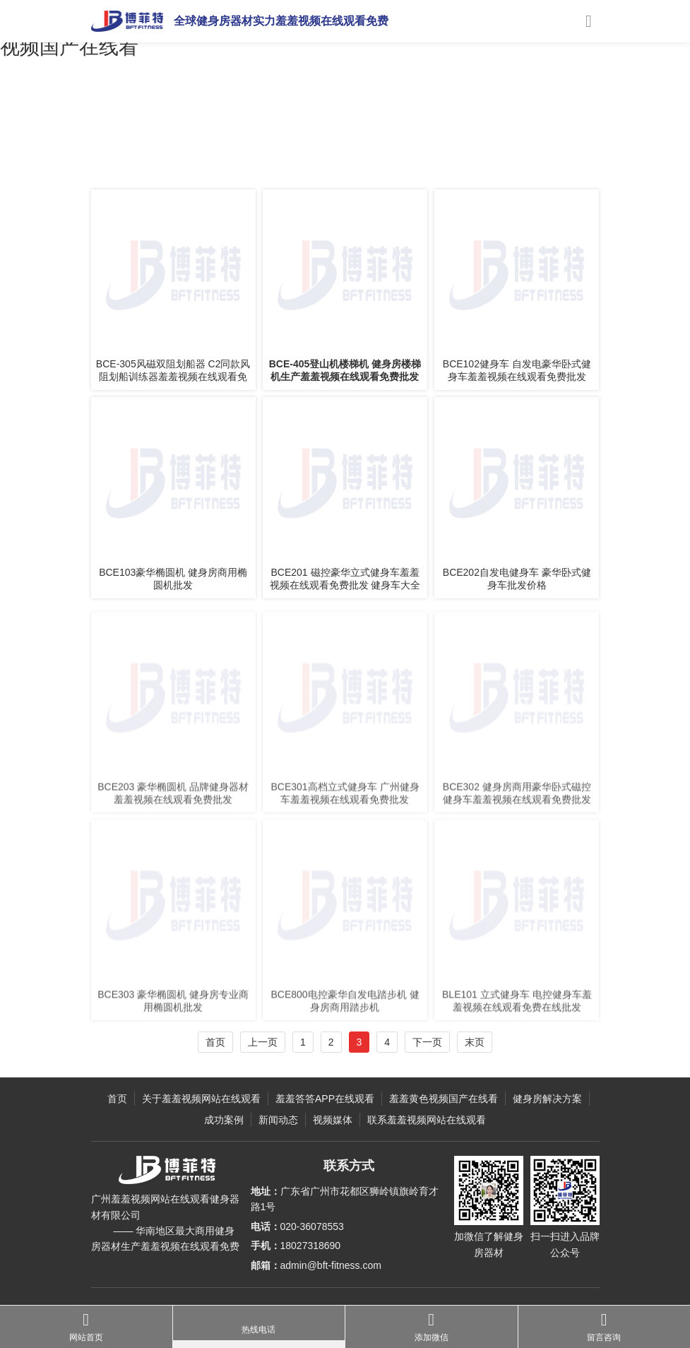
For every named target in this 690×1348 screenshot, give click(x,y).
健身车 (267, 157)
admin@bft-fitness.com (330, 1265)
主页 (141, 157)
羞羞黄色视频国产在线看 (443, 1098)
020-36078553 (312, 1226)
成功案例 (224, 1119)
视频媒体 (332, 1119)
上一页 (263, 1042)
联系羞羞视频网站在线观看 (426, 1119)
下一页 (427, 1042)
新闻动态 (278, 1119)
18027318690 (310, 1245)
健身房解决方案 (547, 1098)
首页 (215, 1042)
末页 (474, 1042)
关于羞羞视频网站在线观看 (201, 1098)
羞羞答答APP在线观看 (202, 157)
